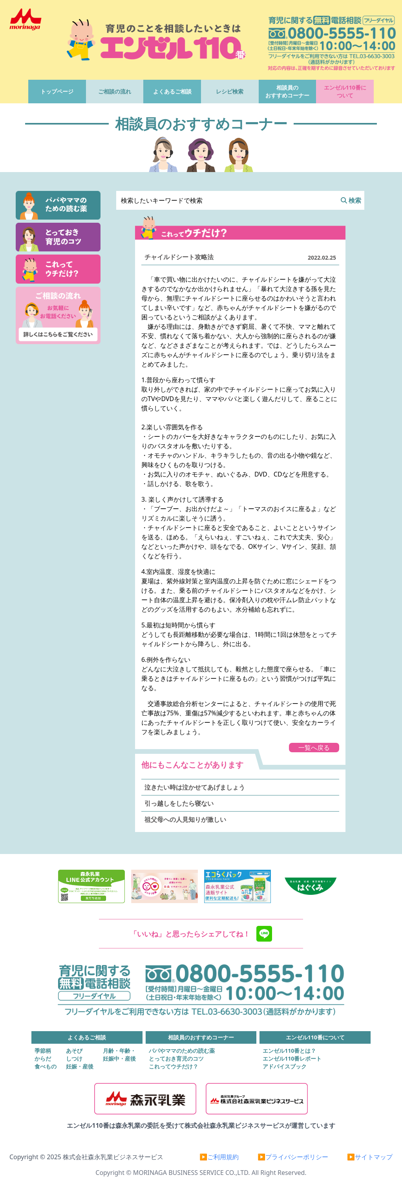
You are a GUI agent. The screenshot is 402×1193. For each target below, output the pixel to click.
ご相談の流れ (114, 91)
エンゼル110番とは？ (289, 1050)
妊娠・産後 (79, 1066)
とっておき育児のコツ (176, 1058)
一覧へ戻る (314, 747)
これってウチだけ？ (173, 1066)
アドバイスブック (285, 1066)
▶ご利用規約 (219, 1157)
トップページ (56, 91)
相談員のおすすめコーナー (287, 91)
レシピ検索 (229, 91)
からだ (43, 1058)
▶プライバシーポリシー (293, 1157)
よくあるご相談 (172, 91)
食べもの (46, 1066)
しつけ (74, 1058)
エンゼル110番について (345, 91)
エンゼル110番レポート (292, 1058)
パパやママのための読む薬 (182, 1050)
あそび (74, 1050)
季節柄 (43, 1050)
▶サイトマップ (370, 1157)
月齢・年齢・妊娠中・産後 (119, 1054)
